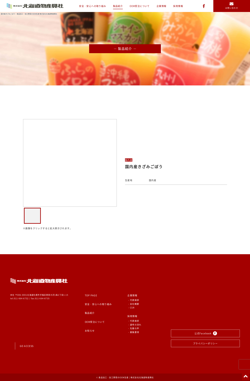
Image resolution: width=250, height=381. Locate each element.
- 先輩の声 (133, 328)
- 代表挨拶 (133, 299)
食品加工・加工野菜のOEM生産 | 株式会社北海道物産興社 (126, 377)
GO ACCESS (27, 345)
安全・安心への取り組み (92, 6)
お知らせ (90, 330)
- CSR (131, 307)
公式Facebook (206, 333)
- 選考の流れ (134, 324)
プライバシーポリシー (205, 343)
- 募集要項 (133, 332)
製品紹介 (118, 6)
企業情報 (161, 6)
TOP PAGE (91, 295)
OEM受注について (140, 6)
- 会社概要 (133, 303)
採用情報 (178, 6)
